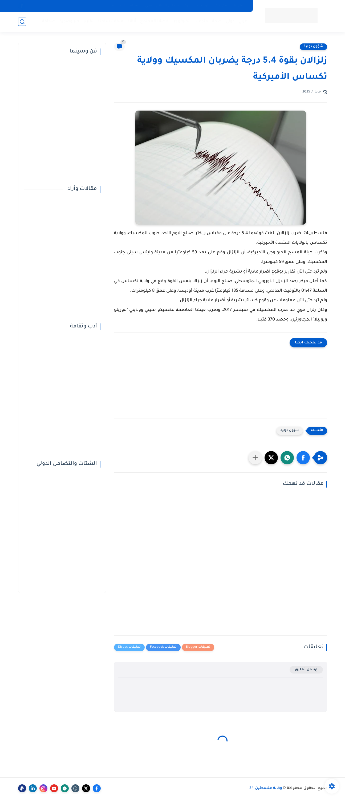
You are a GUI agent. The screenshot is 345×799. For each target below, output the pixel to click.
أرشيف (202, 6)
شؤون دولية (313, 46)
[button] (303, 457)
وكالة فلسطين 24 (265, 788)
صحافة (48, 21)
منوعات (200, 21)
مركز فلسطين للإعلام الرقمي (167, 6)
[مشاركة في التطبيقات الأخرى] (255, 457)
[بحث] (22, 22)
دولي (230, 21)
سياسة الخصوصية (123, 6)
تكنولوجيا (180, 21)
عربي (242, 21)
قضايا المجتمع (154, 21)
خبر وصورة (69, 21)
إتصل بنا (240, 6)
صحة (217, 21)
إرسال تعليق (306, 670)
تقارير (88, 21)
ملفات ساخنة (110, 21)
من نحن (221, 6)
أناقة (131, 21)
